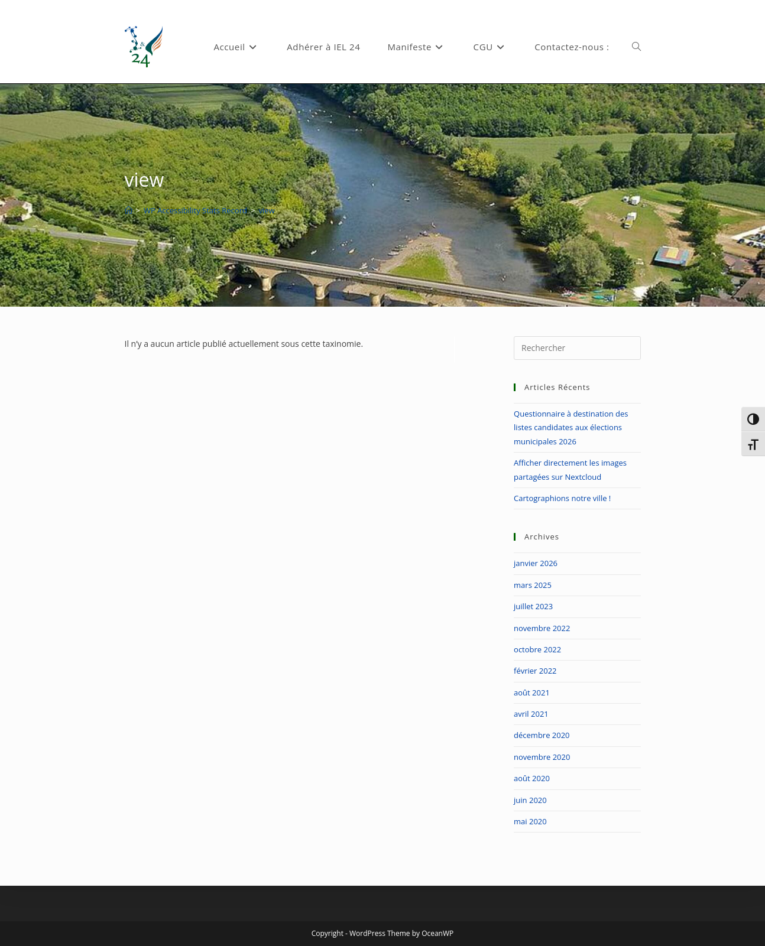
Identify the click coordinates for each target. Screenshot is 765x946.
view (266, 210)
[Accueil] (128, 210)
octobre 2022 (537, 649)
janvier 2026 (535, 563)
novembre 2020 (542, 757)
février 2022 (535, 670)
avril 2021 (531, 713)
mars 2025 (533, 585)
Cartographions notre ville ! (562, 498)
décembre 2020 (542, 735)
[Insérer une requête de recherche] (577, 348)
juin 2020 (530, 800)
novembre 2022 (542, 628)
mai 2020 (530, 821)
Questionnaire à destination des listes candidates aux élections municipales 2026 (571, 427)
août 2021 (532, 692)
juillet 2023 (533, 606)
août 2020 (532, 778)
